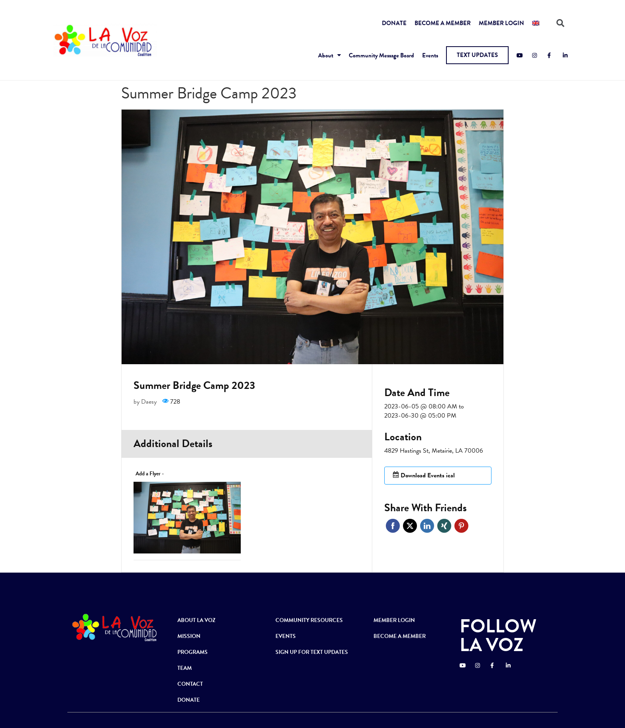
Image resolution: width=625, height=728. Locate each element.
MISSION (188, 636)
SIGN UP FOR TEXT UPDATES (311, 652)
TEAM (184, 668)
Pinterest (461, 526)
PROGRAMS (192, 652)
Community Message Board (381, 55)
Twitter (410, 526)
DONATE (394, 23)
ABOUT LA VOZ (196, 620)
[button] (477, 55)
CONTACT (190, 684)
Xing (444, 526)
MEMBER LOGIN (501, 23)
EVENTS (285, 636)
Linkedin (427, 526)
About (329, 55)
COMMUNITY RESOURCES (309, 620)
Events (430, 55)
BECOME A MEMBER (443, 23)
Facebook (393, 526)
